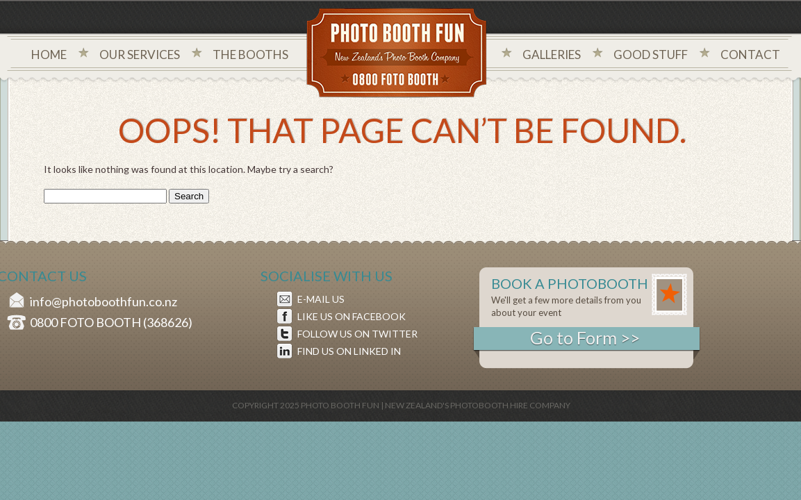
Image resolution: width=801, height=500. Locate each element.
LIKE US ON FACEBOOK (351, 316)
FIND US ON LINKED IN (349, 351)
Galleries (551, 54)
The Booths (250, 54)
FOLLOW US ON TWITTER (357, 334)
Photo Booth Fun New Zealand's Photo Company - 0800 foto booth (397, 54)
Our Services (139, 54)
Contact (750, 54)
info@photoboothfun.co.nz (103, 301)
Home (49, 54)
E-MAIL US (321, 299)
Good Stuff (650, 54)
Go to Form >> (585, 337)
